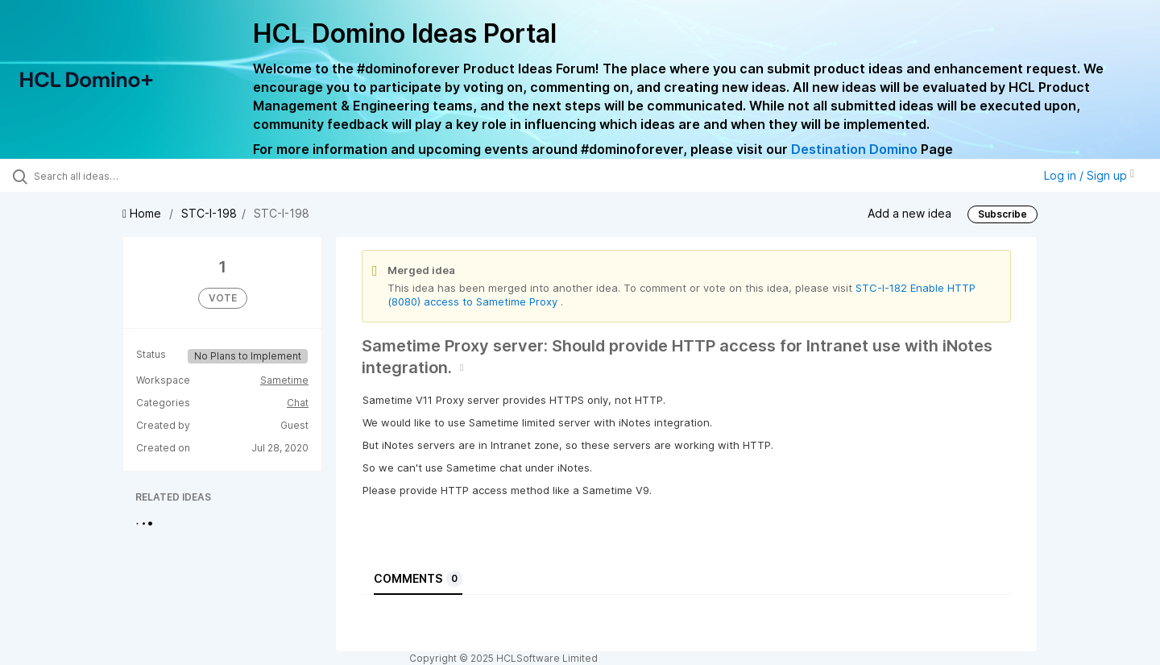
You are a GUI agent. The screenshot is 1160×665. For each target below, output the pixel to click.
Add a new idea (909, 213)
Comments (418, 579)
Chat (298, 403)
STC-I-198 (209, 213)
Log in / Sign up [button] (1089, 175)
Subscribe (1002, 214)
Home (143, 213)
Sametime (284, 380)
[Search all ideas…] (136, 175)
